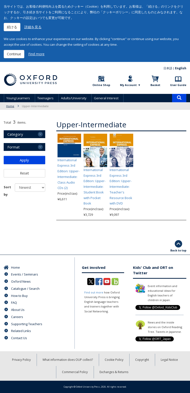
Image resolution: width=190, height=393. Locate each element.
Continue (14, 54)
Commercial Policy (75, 372)
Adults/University (74, 98)
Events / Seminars (24, 274)
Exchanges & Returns (114, 372)
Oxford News (21, 281)
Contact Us (19, 338)
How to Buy (19, 295)
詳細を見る (33, 27)
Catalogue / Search (25, 288)
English (180, 68)
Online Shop (101, 85)
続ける (12, 27)
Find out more (93, 292)
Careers (17, 317)
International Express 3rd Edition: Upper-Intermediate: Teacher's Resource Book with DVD (121, 187)
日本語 (167, 68)
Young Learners (18, 98)
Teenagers (45, 98)
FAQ (14, 302)
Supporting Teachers (26, 324)
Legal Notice (169, 360)
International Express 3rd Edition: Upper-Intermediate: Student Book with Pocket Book (94, 187)
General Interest (106, 98)
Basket (155, 85)
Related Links (21, 331)
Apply (24, 160)
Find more (36, 54)
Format (13, 147)
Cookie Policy (114, 360)
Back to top (178, 250)
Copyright (142, 360)
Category (15, 134)
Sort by (7, 191)
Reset (24, 173)
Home (10, 106)
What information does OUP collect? (68, 360)
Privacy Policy (21, 360)
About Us (18, 309)
